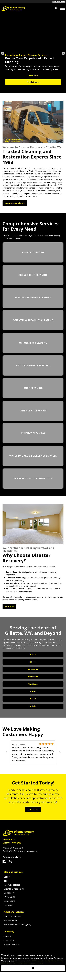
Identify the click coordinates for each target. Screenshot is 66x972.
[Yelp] (10, 862)
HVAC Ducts (9, 897)
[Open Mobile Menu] (62, 8)
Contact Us (9, 940)
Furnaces (8, 905)
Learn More (33, 75)
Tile (5, 881)
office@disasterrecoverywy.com (23, 851)
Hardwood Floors (12, 885)
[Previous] (2, 53)
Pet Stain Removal (12, 917)
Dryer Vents (9, 901)
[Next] (63, 53)
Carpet (7, 877)
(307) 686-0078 (58, 1)
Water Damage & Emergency (17, 925)
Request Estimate (12, 944)
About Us (8, 936)
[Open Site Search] (56, 8)
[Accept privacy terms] (33, 968)
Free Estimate (33, 82)
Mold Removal (10, 921)
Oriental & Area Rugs (14, 889)
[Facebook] (4, 862)
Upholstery (9, 893)
